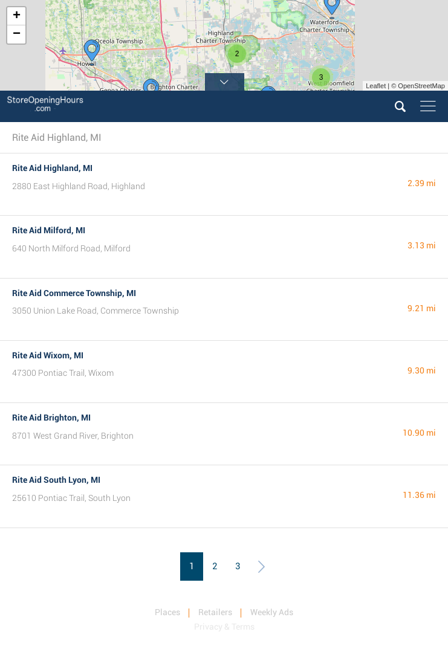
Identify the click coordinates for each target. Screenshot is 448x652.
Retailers (215, 612)
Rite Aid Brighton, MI (51, 417)
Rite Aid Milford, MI (48, 230)
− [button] (17, 34)
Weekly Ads (271, 612)
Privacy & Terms (224, 626)
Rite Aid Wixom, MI (47, 355)
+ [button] (17, 16)
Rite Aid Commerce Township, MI (74, 293)
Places (167, 612)
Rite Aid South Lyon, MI (56, 480)
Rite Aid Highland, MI (52, 168)
